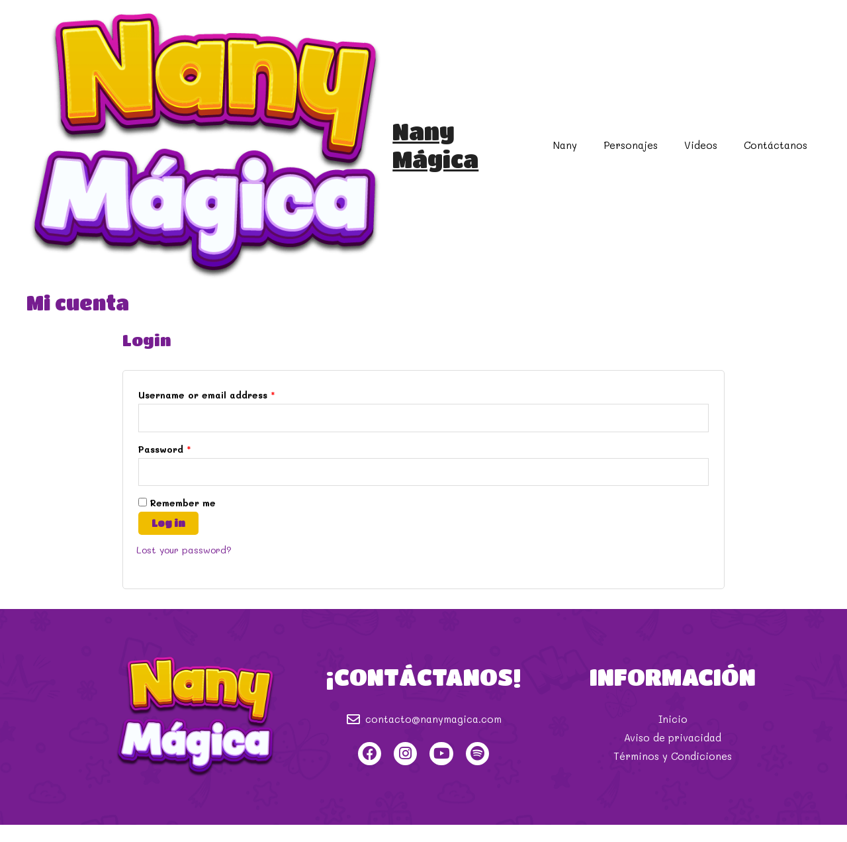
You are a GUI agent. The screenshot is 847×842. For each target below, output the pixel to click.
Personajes (647, 152)
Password (164, 465)
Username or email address (206, 409)
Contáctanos (779, 152)
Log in (168, 540)
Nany (588, 152)
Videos (710, 152)
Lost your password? (187, 566)
